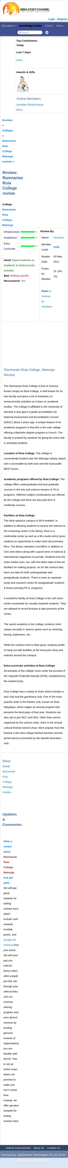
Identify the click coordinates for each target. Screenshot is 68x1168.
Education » (8, 25)
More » (60, 25)
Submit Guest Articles (18, 1147)
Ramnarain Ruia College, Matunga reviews (9, 151)
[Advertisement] (33, 74)
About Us (39, 1147)
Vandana (59, 237)
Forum (49, 25)
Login (51, 19)
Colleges (7, 130)
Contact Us (53, 1147)
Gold (56, 246)
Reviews (7, 120)
